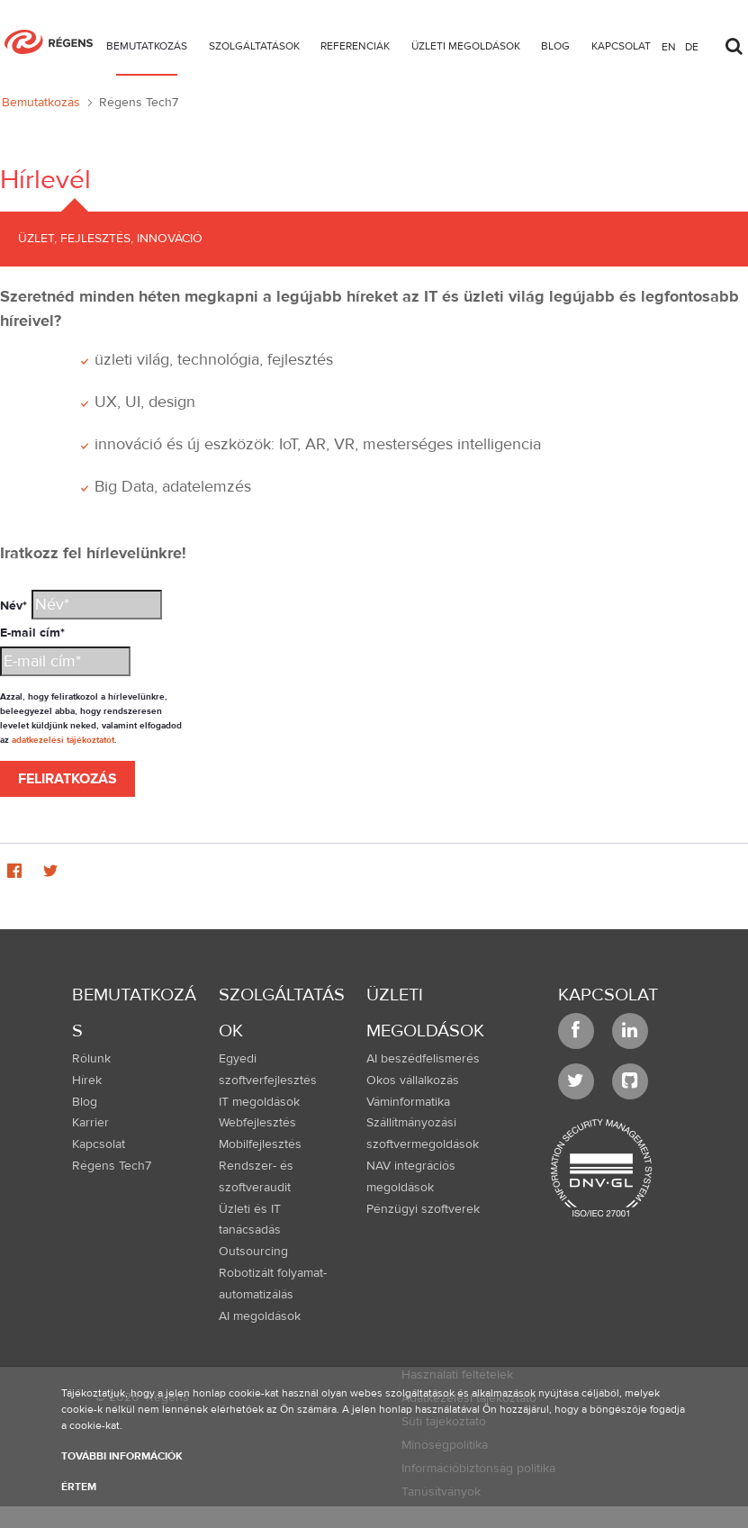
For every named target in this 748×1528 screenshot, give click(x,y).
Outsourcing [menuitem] (253, 1251)
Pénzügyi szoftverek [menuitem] (423, 1209)
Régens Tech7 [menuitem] (111, 1166)
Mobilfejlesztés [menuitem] (260, 1144)
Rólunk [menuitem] (91, 1059)
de (691, 46)
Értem (78, 1486)
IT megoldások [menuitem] (259, 1102)
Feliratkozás (67, 779)
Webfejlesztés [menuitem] (257, 1123)
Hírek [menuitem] (87, 1080)
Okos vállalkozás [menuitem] (412, 1080)
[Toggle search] (733, 41)
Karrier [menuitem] (90, 1123)
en (669, 46)
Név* (13, 606)
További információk (122, 1456)
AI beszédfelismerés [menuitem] (423, 1059)
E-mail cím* (32, 633)
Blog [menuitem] (84, 1102)
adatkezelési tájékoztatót (63, 740)
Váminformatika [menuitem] (408, 1102)
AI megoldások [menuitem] (260, 1316)
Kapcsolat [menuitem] (98, 1144)
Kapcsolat (608, 994)
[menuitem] (147, 49)
